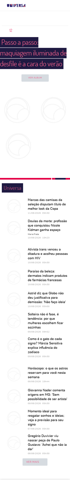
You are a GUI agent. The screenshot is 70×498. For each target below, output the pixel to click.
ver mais (35, 462)
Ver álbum (35, 77)
